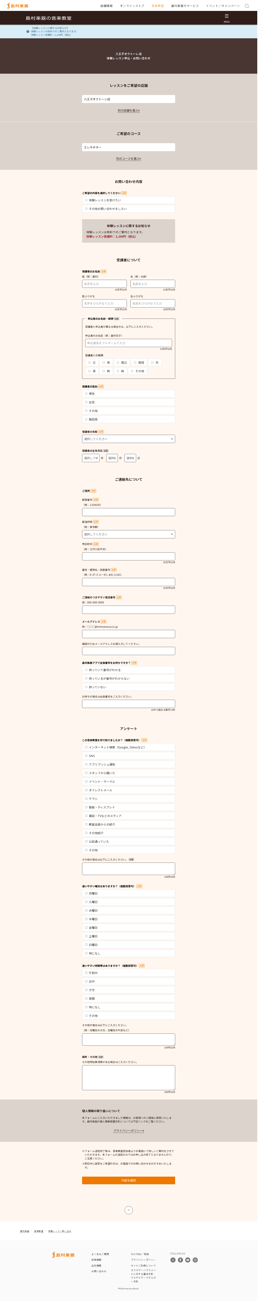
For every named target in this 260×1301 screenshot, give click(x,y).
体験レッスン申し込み (59, 1231)
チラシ (91, 798)
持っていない (95, 687)
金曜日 (91, 927)
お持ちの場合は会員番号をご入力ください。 (107, 696)
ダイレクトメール (98, 790)
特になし (93, 953)
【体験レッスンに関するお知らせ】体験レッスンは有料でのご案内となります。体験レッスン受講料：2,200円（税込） (54, 31)
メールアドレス (94, 621)
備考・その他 (92, 1057)
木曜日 (91, 919)
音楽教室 (158, 5)
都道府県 (90, 522)
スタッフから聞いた (100, 773)
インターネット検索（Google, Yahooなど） (116, 747)
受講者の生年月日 (95, 450)
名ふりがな (136, 296)
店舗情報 (106, 5)
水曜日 (91, 910)
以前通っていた (97, 841)
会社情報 (96, 1265)
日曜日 (91, 944)
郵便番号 (90, 500)
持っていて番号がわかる (103, 670)
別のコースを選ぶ (127, 158)
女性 (90, 402)
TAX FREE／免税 (140, 1254)
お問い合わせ (99, 1271)
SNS (90, 756)
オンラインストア (132, 5)
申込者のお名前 (94, 335)
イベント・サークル (100, 781)
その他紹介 (94, 833)
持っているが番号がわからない (107, 678)
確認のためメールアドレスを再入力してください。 (111, 644)
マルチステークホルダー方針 (143, 1279)
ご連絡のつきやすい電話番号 (102, 597)
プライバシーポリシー (127, 1130)
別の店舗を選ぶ (128, 110)
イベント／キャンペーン (223, 5)
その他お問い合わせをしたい (106, 208)
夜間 (90, 998)
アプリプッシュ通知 (100, 764)
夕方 (90, 990)
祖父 (122, 362)
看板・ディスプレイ (100, 807)
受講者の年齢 (93, 431)
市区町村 (90, 544)
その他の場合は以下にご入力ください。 (108, 859)
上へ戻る (129, 1208)
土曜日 (91, 936)
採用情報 (96, 1259)
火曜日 (91, 902)
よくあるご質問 (100, 1254)
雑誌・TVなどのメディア (103, 816)
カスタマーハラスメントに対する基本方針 (143, 1272)
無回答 (91, 419)
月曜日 (91, 893)
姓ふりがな (88, 296)
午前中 (91, 973)
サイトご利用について (143, 1265)
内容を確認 (128, 1180)
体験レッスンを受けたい (103, 200)
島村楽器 (24, 1231)
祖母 (139, 362)
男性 (90, 393)
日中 (90, 981)
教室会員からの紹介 (100, 824)
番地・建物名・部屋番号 (99, 570)
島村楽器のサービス (185, 5)
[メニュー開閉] (227, 18)
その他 (137, 371)
